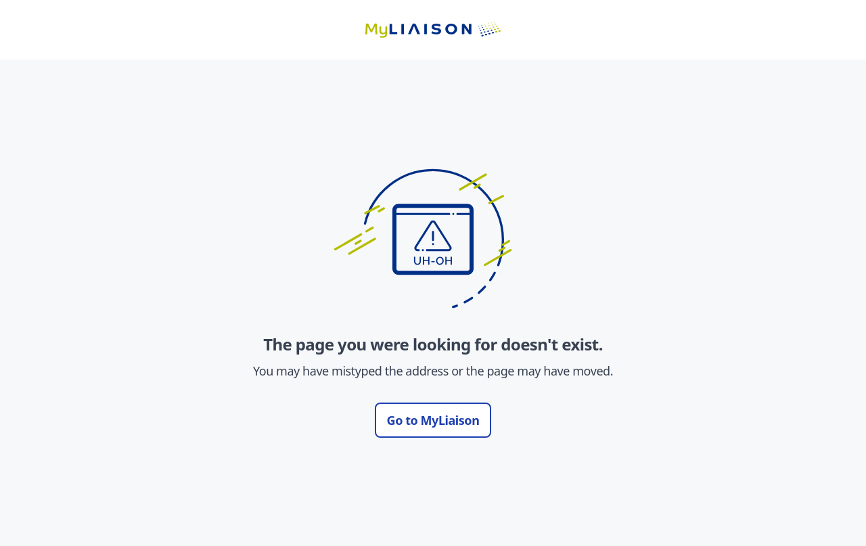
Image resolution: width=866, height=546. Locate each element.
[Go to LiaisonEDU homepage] (433, 30)
